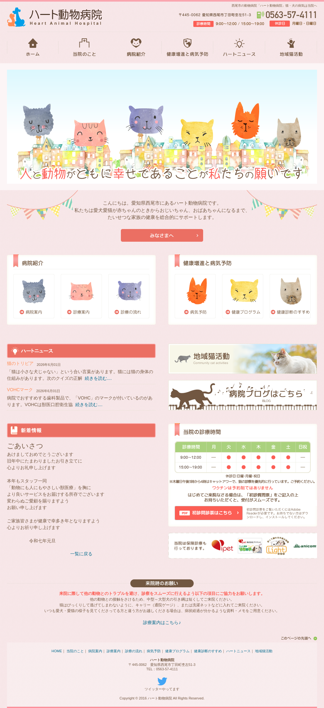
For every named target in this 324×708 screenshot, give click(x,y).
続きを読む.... (98, 378)
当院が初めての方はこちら (162, 235)
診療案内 (81, 296)
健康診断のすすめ (290, 296)
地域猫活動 (291, 47)
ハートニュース (239, 47)
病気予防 (195, 296)
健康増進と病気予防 (187, 47)
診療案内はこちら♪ (162, 622)
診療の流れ (128, 296)
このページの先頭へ (298, 638)
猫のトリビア (20, 363)
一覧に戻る (81, 553)
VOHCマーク (20, 389)
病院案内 (33, 296)
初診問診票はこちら (209, 513)
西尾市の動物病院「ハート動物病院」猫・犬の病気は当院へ (274, 5)
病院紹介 (136, 47)
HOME (33, 47)
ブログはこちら (242, 395)
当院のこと (84, 47)
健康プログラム (242, 296)
